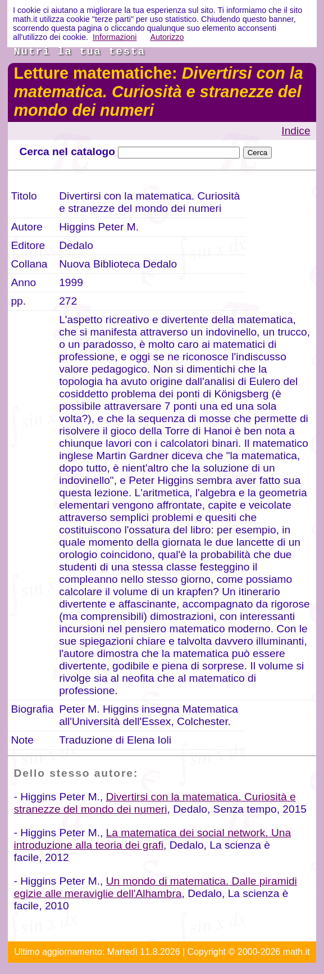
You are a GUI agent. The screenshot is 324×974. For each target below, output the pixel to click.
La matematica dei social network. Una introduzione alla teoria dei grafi (152, 839)
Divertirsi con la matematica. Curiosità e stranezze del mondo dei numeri (154, 803)
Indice (295, 131)
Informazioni (114, 37)
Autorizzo (167, 37)
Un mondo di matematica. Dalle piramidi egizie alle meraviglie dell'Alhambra (154, 887)
